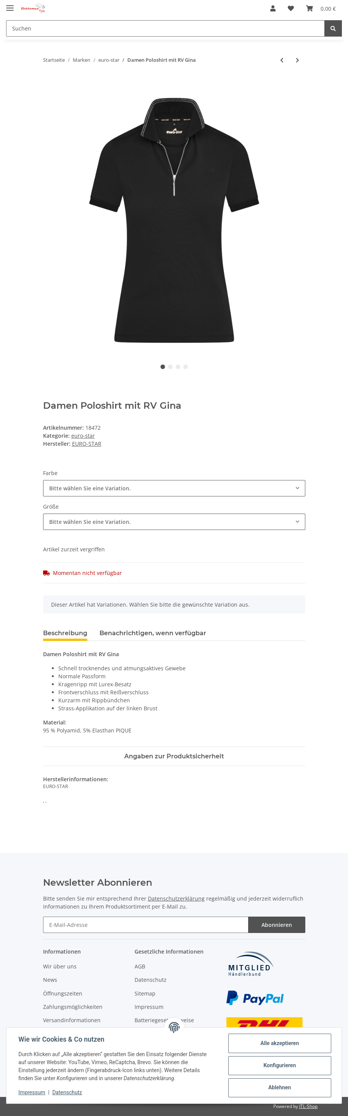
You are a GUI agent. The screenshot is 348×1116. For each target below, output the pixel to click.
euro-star (83, 435)
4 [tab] (185, 367)
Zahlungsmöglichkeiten (73, 1006)
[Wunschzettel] (291, 8)
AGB (140, 966)
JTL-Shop (308, 1106)
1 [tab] (162, 367)
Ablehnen (279, 1087)
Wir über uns (60, 966)
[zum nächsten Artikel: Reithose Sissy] (297, 60)
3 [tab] (178, 367)
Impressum (149, 1006)
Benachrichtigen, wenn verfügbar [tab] (152, 633)
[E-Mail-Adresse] (146, 925)
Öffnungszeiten (62, 993)
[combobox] (174, 488)
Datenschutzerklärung (176, 898)
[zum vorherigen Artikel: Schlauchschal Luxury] (282, 60)
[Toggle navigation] (10, 5)
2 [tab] (170, 367)
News (50, 979)
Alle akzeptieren (279, 1043)
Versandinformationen (72, 1020)
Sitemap (145, 993)
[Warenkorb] (321, 8)
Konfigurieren (279, 1065)
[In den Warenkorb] (49, 85)
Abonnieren (276, 924)
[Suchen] (165, 28)
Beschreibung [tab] (65, 633)
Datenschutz (151, 979)
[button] (273, 8)
